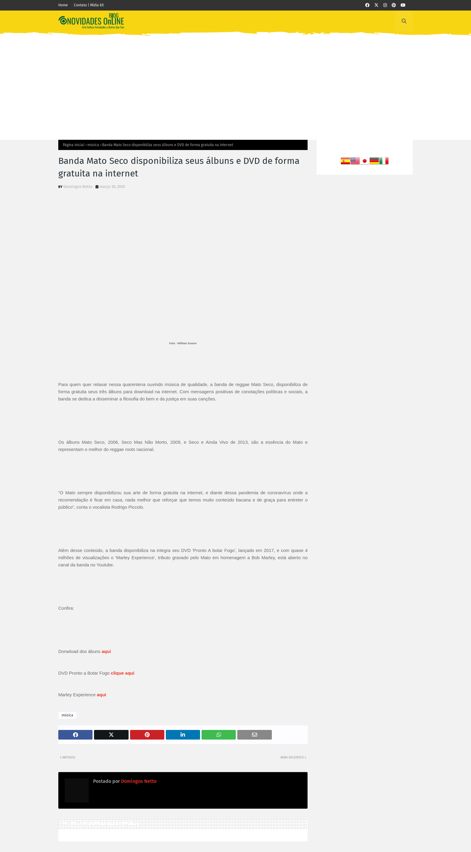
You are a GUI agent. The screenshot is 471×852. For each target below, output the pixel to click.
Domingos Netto (78, 186)
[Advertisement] (235, 83)
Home (63, 5)
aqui (101, 694)
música (93, 145)
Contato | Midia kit (89, 5)
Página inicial (73, 145)
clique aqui (122, 673)
